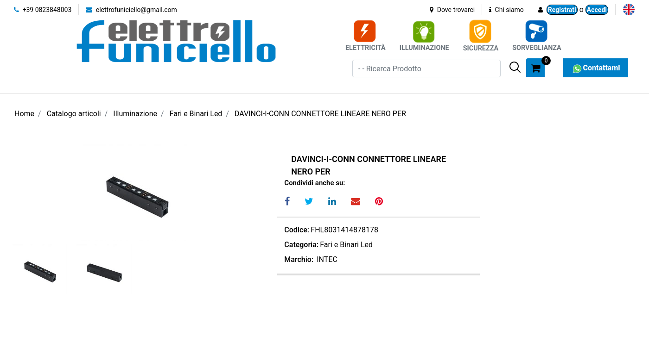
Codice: (296, 229)
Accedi (597, 9)
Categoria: (301, 244)
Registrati (562, 9)
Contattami (595, 67)
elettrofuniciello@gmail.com (131, 9)
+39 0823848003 (42, 9)
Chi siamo (506, 9)
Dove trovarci (452, 9)
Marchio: (298, 259)
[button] (515, 67)
